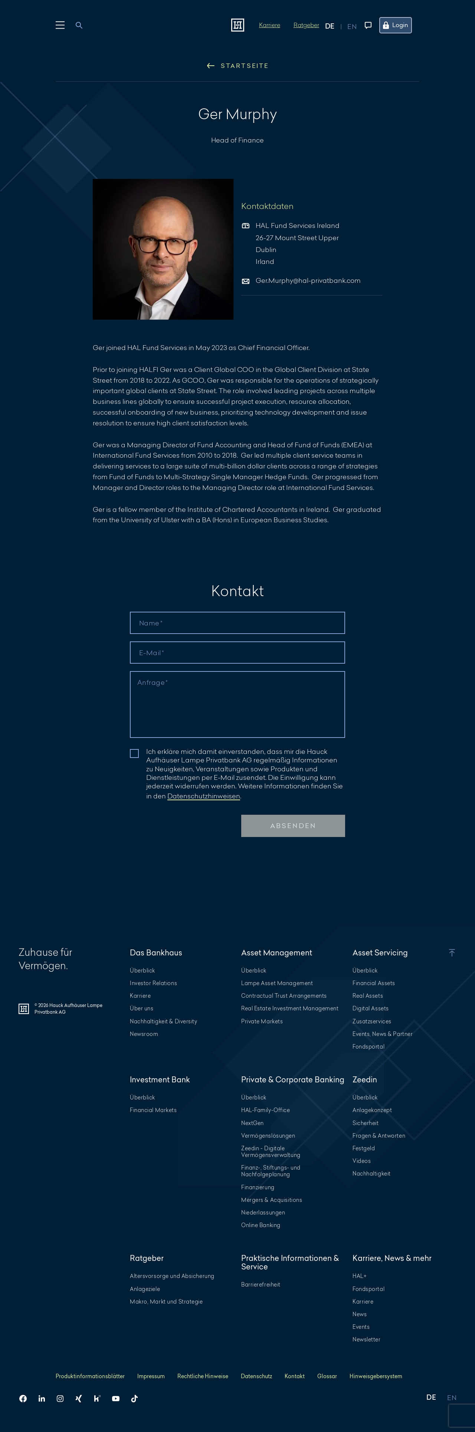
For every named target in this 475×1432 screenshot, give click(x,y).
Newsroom (144, 1033)
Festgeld (364, 1148)
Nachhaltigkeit (372, 1173)
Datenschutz (256, 1376)
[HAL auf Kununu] (100, 1398)
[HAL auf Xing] (81, 1398)
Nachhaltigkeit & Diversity (163, 1021)
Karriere (269, 25)
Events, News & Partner (383, 1033)
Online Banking (261, 1225)
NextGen (252, 1123)
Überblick (142, 970)
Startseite (237, 65)
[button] (441, 952)
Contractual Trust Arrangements (284, 995)
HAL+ (360, 1275)
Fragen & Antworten (379, 1135)
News (360, 1314)
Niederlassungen (263, 1212)
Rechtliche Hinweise (202, 1376)
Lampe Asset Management (277, 983)
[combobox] (83, 25)
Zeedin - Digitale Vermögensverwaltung (271, 1151)
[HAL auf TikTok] (137, 1398)
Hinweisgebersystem (376, 1376)
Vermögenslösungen (268, 1135)
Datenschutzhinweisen (203, 795)
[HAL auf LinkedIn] (44, 1398)
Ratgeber (306, 25)
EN (451, 1398)
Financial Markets (153, 1110)
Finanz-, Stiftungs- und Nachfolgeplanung (271, 1171)
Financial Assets (374, 983)
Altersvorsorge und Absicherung (172, 1275)
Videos (362, 1160)
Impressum (151, 1376)
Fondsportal (368, 1046)
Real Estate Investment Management (289, 1008)
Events (361, 1326)
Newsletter (367, 1339)
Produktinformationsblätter (90, 1376)
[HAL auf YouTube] (118, 1398)
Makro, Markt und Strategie (166, 1301)
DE (431, 1398)
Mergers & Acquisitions (271, 1199)
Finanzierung (258, 1187)
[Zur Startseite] (238, 25)
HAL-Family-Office (265, 1110)
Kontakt (295, 1376)
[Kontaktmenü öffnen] (366, 25)
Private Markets (262, 1021)
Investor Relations (153, 983)
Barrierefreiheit (261, 1284)
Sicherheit (366, 1123)
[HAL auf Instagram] (63, 1398)
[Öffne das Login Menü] (400, 25)
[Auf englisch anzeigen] (352, 25)
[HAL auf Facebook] (26, 1398)
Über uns (141, 1008)
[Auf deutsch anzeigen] (336, 25)
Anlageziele (145, 1288)
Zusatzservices (372, 1021)
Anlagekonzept (372, 1110)
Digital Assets (371, 1008)
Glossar (327, 1376)
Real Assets (368, 995)
